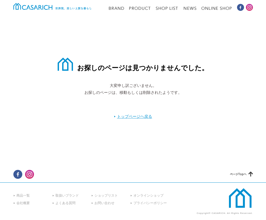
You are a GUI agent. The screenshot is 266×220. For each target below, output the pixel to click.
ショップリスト (106, 195)
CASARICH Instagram (249, 7)
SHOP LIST (167, 8)
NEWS (190, 8)
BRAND (116, 8)
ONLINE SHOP (216, 8)
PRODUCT (140, 8)
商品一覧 (23, 195)
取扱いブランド (67, 195)
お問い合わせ (104, 203)
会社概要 (23, 203)
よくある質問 (65, 203)
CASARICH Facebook (240, 7)
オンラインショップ (148, 195)
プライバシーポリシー (150, 203)
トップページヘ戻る (134, 116)
